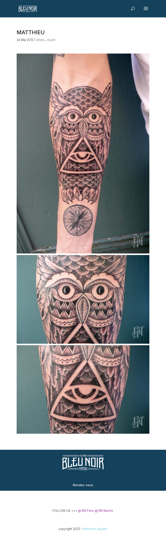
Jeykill (50, 40)
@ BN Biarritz (104, 510)
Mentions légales (95, 529)
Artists (40, 40)
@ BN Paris (86, 510)
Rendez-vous (83, 485)
